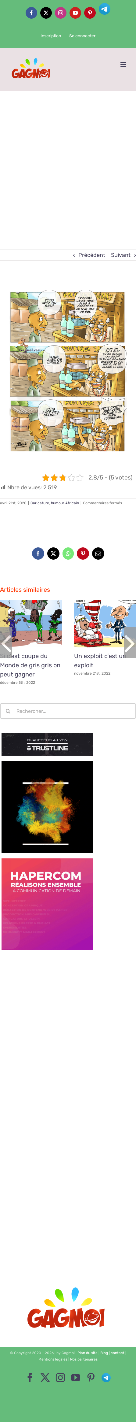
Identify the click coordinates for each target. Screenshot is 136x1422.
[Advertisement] (68, 162)
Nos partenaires (84, 1359)
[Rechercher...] (68, 711)
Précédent (91, 255)
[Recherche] (8, 711)
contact (117, 1353)
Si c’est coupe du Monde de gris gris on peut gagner (30, 665)
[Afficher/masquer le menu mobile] (123, 64)
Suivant (121, 255)
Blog (104, 1353)
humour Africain (65, 503)
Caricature (39, 503)
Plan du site (87, 1353)
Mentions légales (52, 1359)
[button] (6, 642)
